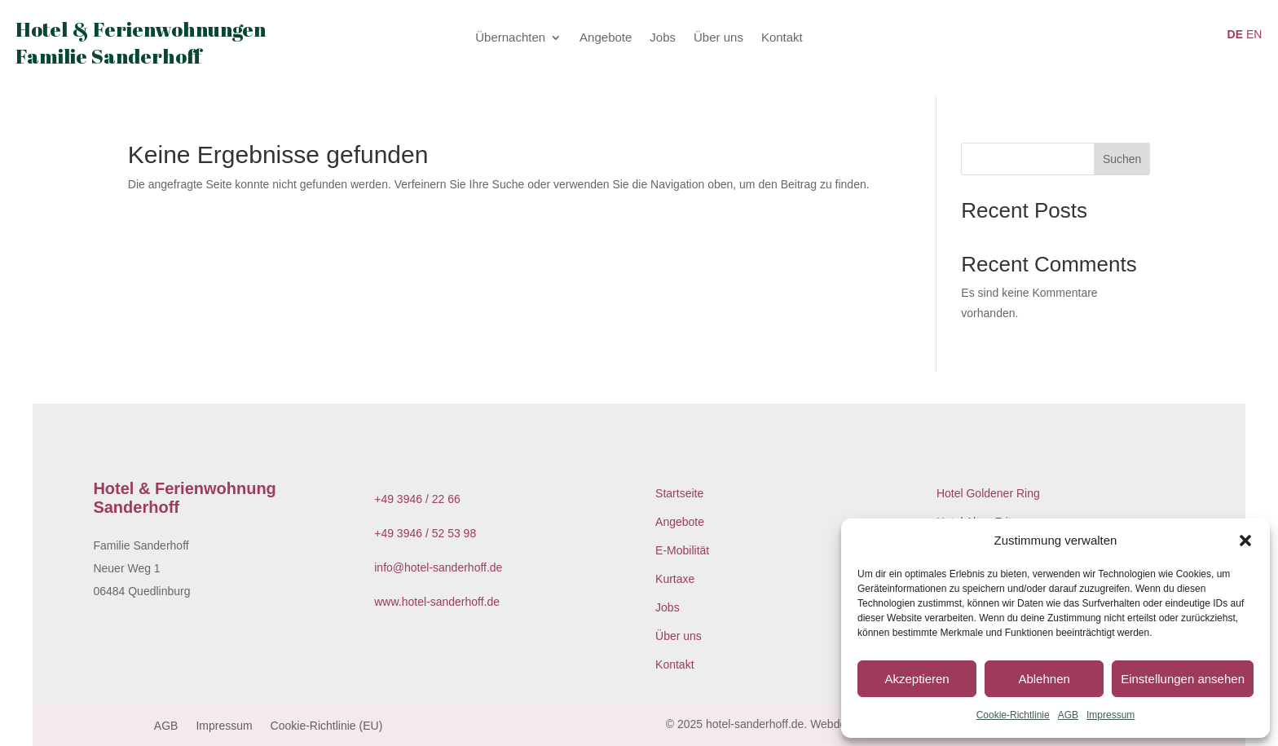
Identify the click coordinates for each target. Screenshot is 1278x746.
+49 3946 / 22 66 (417, 498)
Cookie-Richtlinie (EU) (327, 726)
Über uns (718, 38)
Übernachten (510, 38)
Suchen (1122, 159)
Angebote (606, 38)
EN (1254, 34)
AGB (1068, 715)
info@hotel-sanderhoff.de (438, 567)
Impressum (1110, 715)
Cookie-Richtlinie (1013, 715)
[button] (1245, 540)
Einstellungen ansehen (1183, 679)
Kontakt (782, 38)
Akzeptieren (916, 679)
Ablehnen (1043, 679)
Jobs (663, 38)
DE (1235, 34)
